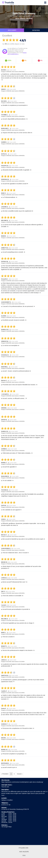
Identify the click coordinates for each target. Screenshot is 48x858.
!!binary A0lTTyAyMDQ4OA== (17, 53)
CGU (24, 855)
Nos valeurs (24, 851)
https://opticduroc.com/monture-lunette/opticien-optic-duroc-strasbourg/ (22, 782)
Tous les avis (5, 787)
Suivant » (19, 774)
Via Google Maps (6, 826)
